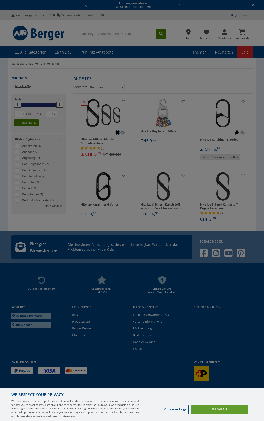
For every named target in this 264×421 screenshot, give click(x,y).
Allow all (219, 409)
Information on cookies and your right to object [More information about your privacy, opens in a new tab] (46, 416)
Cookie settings (175, 409)
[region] (132, 404)
